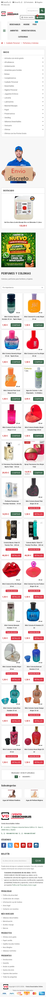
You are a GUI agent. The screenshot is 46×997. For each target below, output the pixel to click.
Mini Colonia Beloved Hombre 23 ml (34, 668)
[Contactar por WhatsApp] (5, 833)
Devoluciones (7, 960)
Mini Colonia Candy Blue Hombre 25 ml (11, 709)
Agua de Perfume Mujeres (34, 800)
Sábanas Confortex (9, 951)
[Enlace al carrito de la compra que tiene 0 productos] (40, 17)
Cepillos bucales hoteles (11, 944)
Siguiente (27, 777)
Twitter (10, 845)
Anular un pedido (8, 966)
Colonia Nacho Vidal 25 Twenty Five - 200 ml (12, 544)
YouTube (23, 845)
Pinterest (29, 845)
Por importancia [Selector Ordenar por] (8, 287)
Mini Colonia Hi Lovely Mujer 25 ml (34, 318)
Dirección (5, 5)
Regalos (38, 2)
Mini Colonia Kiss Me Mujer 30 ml (11, 585)
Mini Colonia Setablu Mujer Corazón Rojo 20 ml (34, 429)
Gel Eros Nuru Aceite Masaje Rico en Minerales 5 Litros (23, 222)
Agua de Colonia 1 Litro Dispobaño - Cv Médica (34, 392)
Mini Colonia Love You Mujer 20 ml (34, 355)
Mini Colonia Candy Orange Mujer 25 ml (34, 709)
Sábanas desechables (10, 918)
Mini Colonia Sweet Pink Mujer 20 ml (34, 502)
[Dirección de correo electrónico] (16, 861)
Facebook (3, 845)
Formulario (28, 2)
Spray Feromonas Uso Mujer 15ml (34, 466)
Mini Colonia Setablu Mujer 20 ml (12, 668)
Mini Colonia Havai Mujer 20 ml (34, 751)
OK (38, 860)
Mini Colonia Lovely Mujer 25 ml (12, 751)
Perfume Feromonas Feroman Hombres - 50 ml (12, 502)
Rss (16, 845)
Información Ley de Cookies (12, 902)
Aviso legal (6, 905)
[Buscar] (36, 10)
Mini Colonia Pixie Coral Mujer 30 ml (12, 392)
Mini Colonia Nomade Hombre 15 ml (11, 627)
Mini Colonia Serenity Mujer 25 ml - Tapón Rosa (11, 355)
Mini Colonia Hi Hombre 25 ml (34, 627)
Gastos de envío (8, 970)
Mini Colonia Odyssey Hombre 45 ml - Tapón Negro (12, 318)
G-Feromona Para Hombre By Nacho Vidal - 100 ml (12, 466)
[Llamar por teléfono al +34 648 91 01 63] (2, 833)
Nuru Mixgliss (7, 947)
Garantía (6, 963)
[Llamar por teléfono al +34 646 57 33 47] (20, 833)
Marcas (5, 928)
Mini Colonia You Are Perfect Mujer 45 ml (34, 585)
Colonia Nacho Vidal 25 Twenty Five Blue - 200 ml (34, 544)
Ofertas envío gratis (9, 937)
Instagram (36, 845)
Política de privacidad (10, 895)
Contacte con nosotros (11, 909)
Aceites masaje (8, 925)
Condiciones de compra (11, 899)
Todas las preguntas (10, 977)
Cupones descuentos (10, 973)
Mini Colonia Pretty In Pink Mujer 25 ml (12, 429)
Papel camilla (7, 940)
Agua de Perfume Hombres (11, 800)
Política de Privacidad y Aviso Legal (24, 885)
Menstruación (7, 921)
